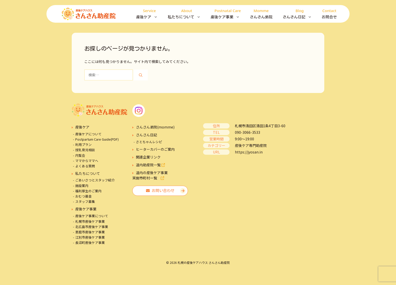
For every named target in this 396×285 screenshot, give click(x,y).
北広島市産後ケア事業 (91, 226)
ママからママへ (86, 160)
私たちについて (187, 14)
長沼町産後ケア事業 (90, 242)
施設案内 (81, 185)
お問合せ (329, 13)
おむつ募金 (83, 196)
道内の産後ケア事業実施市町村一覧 (150, 175)
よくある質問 (85, 166)
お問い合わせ (160, 191)
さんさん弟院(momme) (155, 127)
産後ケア (149, 14)
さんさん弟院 (261, 13)
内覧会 (80, 155)
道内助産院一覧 (150, 164)
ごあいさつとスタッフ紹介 (95, 180)
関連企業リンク (148, 157)
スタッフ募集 (85, 201)
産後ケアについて (88, 134)
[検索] (141, 75)
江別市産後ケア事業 (90, 237)
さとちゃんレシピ (149, 141)
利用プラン (83, 144)
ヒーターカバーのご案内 (155, 149)
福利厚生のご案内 (88, 190)
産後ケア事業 (228, 14)
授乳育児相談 (85, 149)
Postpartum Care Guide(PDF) (97, 139)
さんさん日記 (300, 14)
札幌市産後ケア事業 (90, 221)
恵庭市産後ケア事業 (90, 232)
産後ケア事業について (91, 215)
